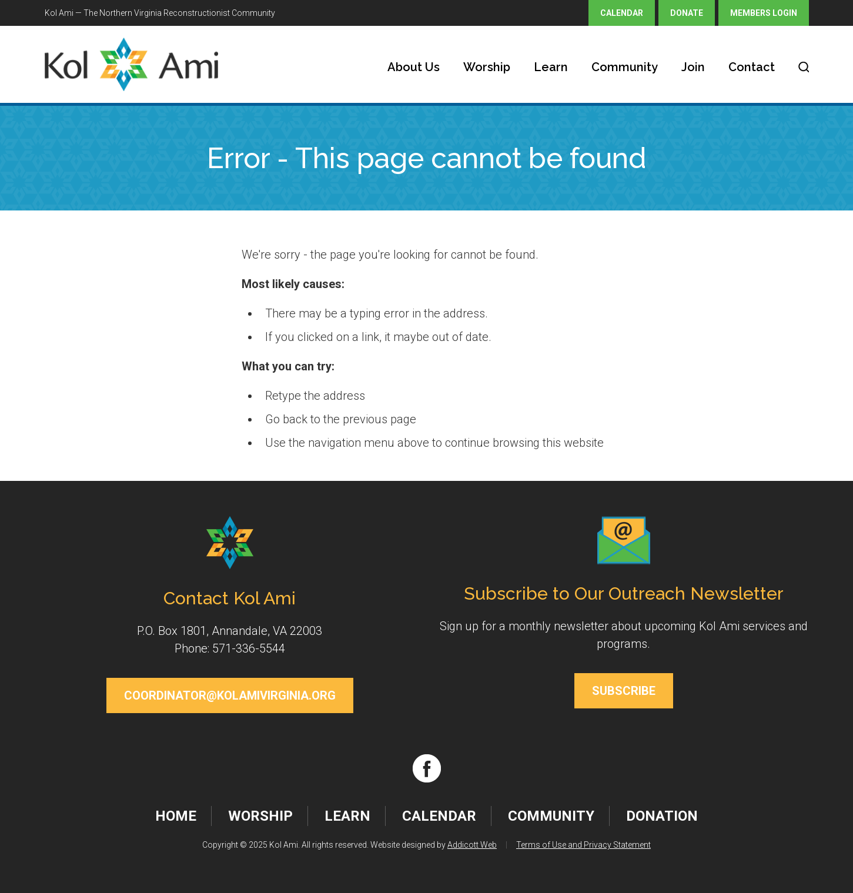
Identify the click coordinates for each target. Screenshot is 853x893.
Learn (551, 67)
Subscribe (623, 691)
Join (693, 67)
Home (175, 816)
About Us (413, 67)
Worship (486, 67)
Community (624, 67)
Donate (686, 13)
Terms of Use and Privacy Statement (583, 844)
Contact (751, 67)
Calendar (621, 13)
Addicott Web (472, 844)
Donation (662, 816)
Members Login (763, 13)
